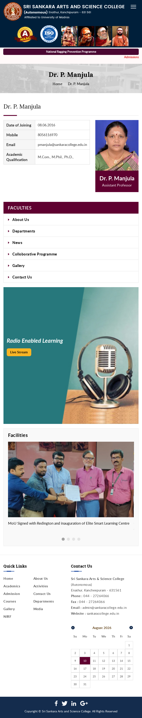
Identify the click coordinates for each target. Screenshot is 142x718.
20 (113, 668)
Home (58, 84)
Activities (40, 586)
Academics (11, 586)
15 (128, 660)
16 (75, 668)
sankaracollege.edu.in (103, 613)
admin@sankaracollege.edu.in (105, 607)
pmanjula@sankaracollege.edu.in (62, 144)
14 (121, 660)
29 (128, 676)
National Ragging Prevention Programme (71, 52)
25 (94, 676)
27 (113, 676)
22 (128, 668)
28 (121, 676)
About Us (20, 219)
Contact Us (22, 277)
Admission (11, 593)
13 (113, 660)
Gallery (18, 265)
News (17, 242)
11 (94, 660)
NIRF (7, 616)
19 (103, 668)
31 (84, 684)
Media (38, 609)
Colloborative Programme (34, 254)
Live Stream (19, 352)
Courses (9, 601)
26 (103, 676)
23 (75, 676)
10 (84, 660)
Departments (23, 231)
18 (94, 668)
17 (84, 668)
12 (103, 660)
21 (121, 668)
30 (75, 684)
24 (84, 676)
